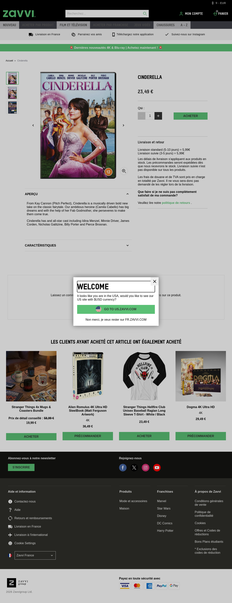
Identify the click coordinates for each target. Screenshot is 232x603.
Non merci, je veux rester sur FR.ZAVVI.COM (116, 319)
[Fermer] (155, 281)
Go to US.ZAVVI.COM (119, 309)
